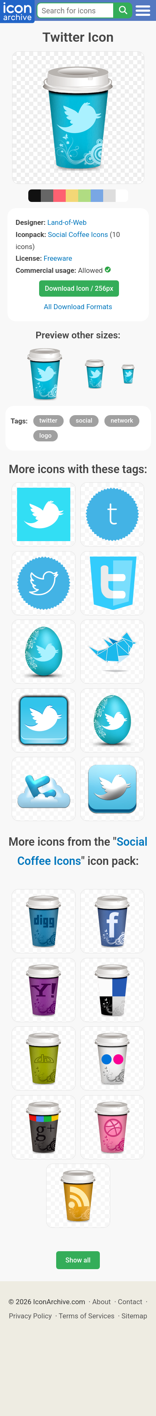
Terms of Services (86, 1316)
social (84, 420)
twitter (48, 420)
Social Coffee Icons (78, 234)
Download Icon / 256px (79, 288)
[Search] (122, 10)
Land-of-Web (67, 222)
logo (46, 435)
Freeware (58, 258)
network (122, 420)
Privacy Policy (30, 1316)
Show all (77, 1260)
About (101, 1302)
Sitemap (134, 1316)
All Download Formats (78, 306)
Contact (130, 1302)
